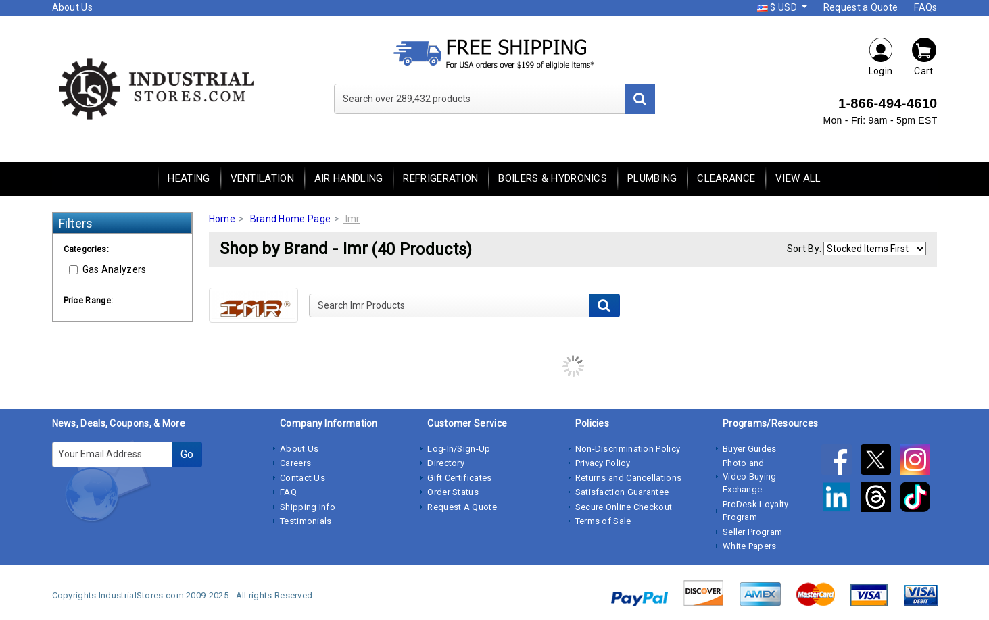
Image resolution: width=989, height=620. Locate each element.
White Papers (750, 546)
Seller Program (752, 532)
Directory (445, 463)
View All (798, 178)
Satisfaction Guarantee (622, 492)
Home (222, 218)
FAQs (925, 7)
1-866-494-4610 (888, 103)
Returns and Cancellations (628, 478)
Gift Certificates (459, 478)
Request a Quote (860, 7)
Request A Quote (462, 507)
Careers (295, 463)
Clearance (726, 178)
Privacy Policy (602, 463)
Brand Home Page (290, 218)
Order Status (453, 492)
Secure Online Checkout (624, 507)
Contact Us (302, 478)
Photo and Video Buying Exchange (750, 476)
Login (880, 56)
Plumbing (652, 178)
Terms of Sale (603, 521)
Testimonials (306, 521)
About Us (72, 7)
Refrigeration (440, 178)
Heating (189, 178)
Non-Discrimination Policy (628, 449)
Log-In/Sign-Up (458, 449)
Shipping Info (307, 507)
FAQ (288, 492)
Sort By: (804, 248)
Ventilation (262, 178)
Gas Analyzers (108, 269)
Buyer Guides (750, 449)
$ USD (778, 7)
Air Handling (348, 178)
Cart (924, 56)
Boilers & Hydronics (552, 178)
